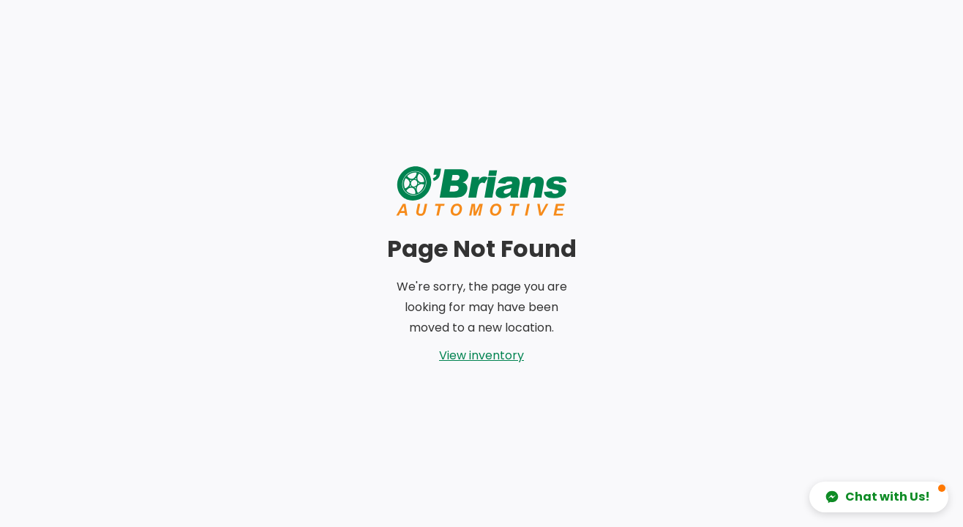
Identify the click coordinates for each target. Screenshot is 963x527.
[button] (878, 497)
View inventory (481, 355)
